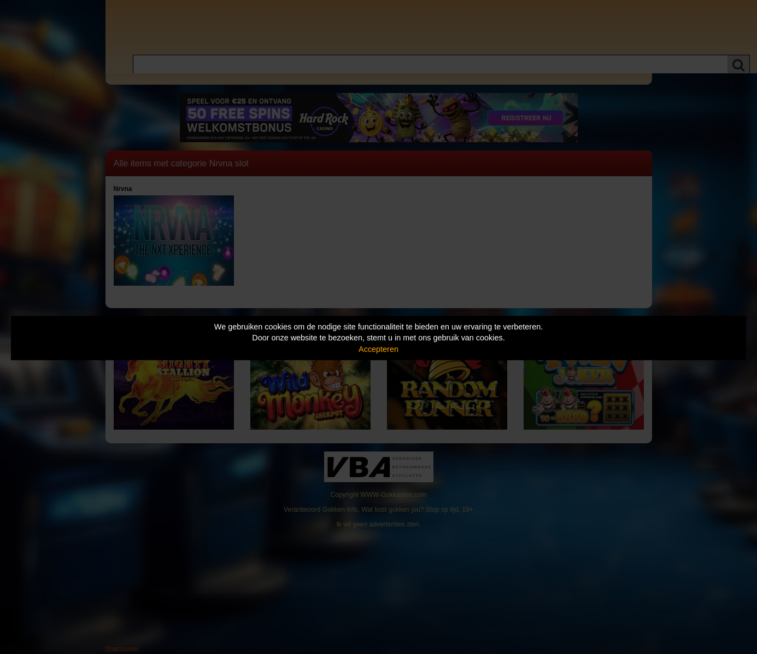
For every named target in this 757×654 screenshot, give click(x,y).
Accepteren (378, 349)
